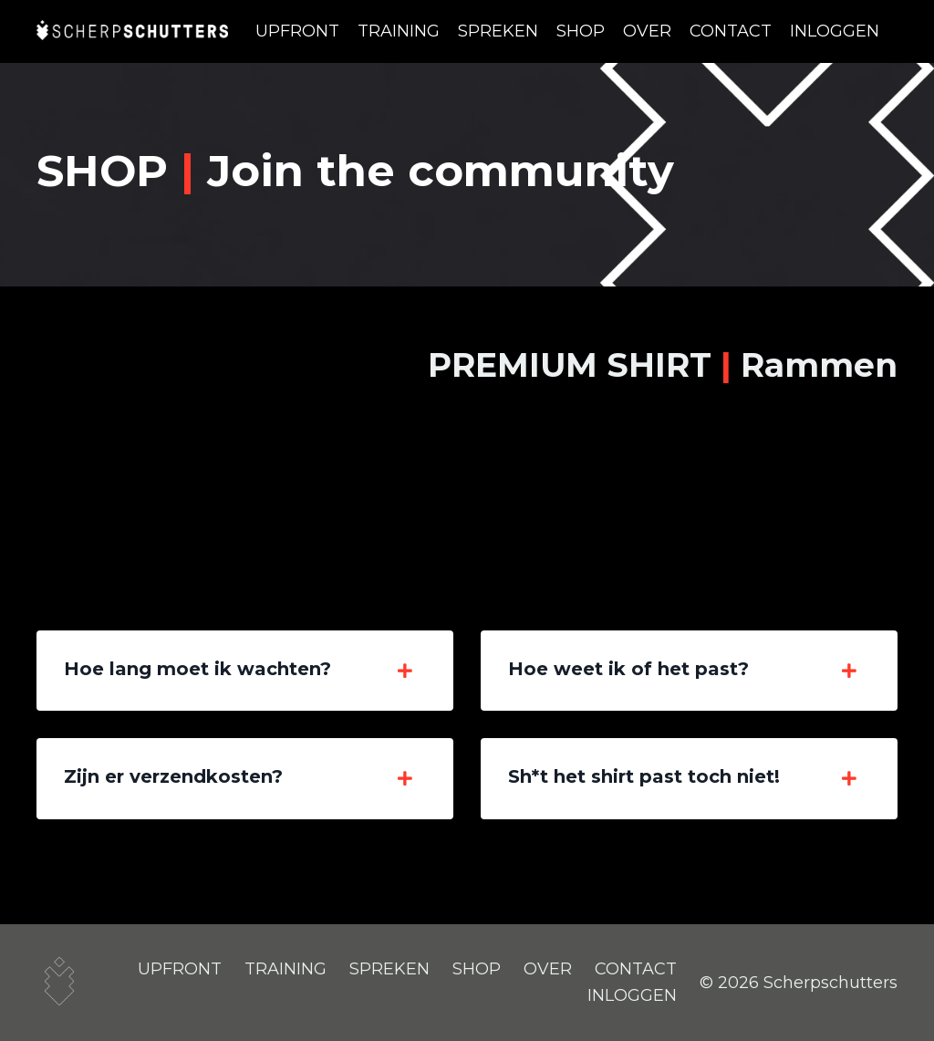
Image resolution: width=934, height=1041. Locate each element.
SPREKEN (498, 31)
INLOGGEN (834, 31)
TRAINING (399, 31)
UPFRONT (297, 31)
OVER (647, 31)
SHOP (580, 31)
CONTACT (731, 31)
